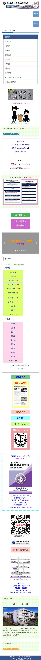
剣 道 (13, 310)
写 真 (13, 344)
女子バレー (11, 302)
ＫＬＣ (13, 356)
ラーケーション (20, 424)
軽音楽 (13, 352)
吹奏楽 (13, 324)
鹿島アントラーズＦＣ (20, 164)
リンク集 (22, 657)
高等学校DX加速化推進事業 (20, 148)
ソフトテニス (11, 284)
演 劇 (13, 328)
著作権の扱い (14, 657)
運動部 (7, 268)
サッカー (13, 276)
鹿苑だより (20, 412)
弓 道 (11, 314)
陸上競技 (11, 280)
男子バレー (11, 298)
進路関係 (21, 221)
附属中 (20, 430)
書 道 (13, 340)
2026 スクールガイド (20, 456)
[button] (4, 243)
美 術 (13, 332)
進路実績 (18, 215)
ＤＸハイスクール (18, 145)
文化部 (7, 319)
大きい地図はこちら (20, 579)
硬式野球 (13, 272)
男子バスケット (12, 289)
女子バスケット (13, 293)
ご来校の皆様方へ (21, 225)
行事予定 (20, 418)
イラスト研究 (13, 360)
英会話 (13, 336)
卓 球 (13, 306)
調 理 (13, 348)
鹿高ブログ (20, 377)
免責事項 (28, 657)
